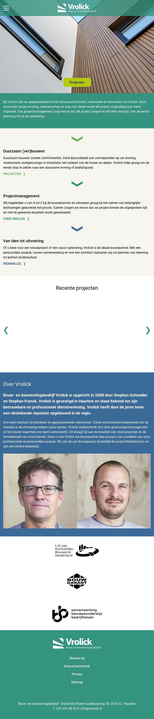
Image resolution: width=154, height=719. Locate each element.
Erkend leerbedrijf (77, 666)
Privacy (77, 674)
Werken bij (77, 658)
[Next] (146, 330)
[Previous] (8, 330)
